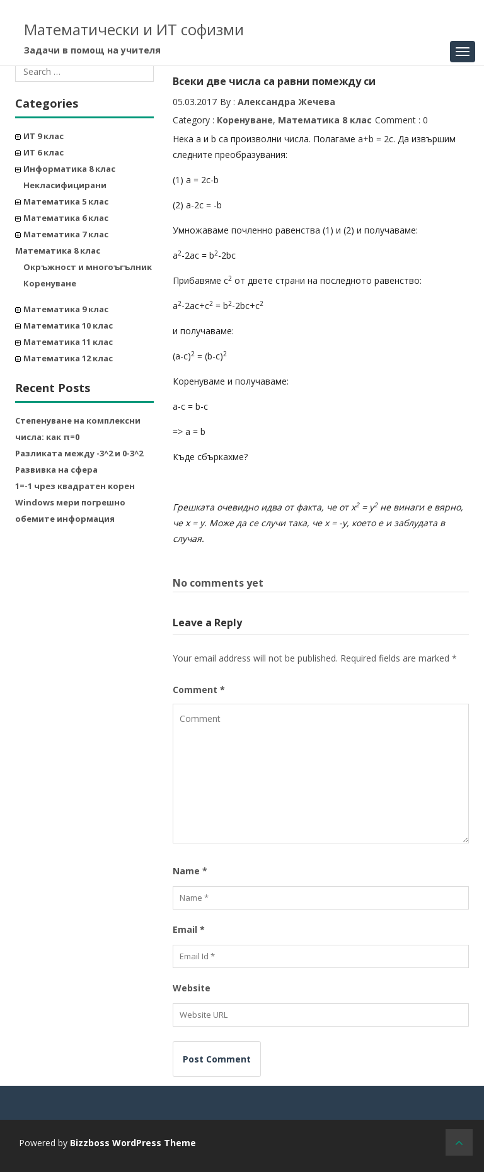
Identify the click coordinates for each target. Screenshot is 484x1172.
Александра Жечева (286, 102)
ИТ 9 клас (43, 136)
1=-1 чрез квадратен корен (75, 486)
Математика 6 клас (65, 217)
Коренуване (49, 283)
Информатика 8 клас (69, 168)
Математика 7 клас (65, 234)
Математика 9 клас (65, 309)
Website (191, 988)
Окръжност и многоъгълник (87, 267)
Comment (199, 690)
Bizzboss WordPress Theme (133, 1143)
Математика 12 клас (68, 358)
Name (190, 871)
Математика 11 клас (68, 341)
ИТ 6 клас (43, 152)
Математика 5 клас (65, 201)
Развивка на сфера (56, 469)
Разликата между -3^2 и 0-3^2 (79, 453)
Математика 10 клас (68, 325)
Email (189, 929)
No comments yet (218, 583)
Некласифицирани (65, 185)
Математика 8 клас (57, 250)
